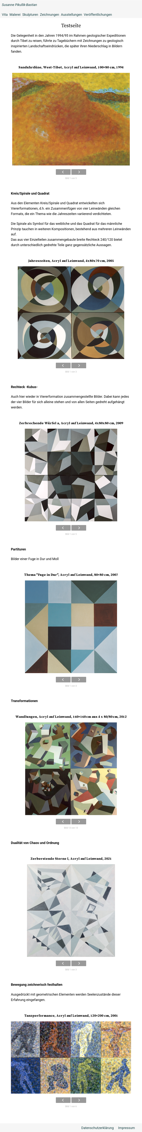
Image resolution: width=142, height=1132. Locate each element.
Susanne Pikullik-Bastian (19, 5)
